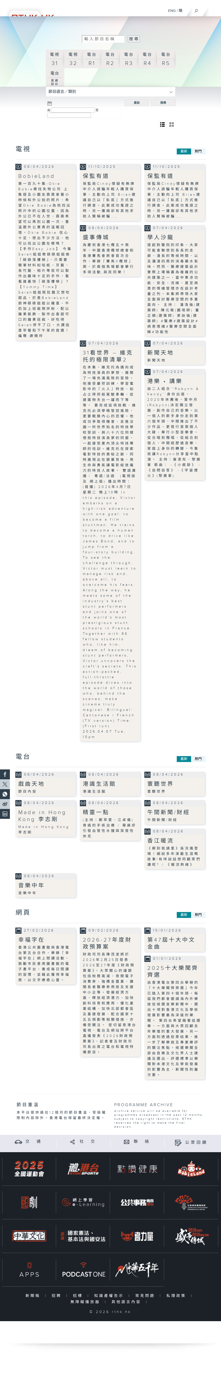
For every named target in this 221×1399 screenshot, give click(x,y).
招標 (79, 1296)
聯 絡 (142, 1141)
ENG (172, 11)
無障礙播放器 (86, 1302)
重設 (137, 103)
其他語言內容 (127, 1302)
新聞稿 (34, 1296)
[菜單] (214, 9)
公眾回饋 (196, 1142)
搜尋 (163, 103)
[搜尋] (196, 9)
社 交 (88, 1141)
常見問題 (146, 1296)
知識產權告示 (110, 1296)
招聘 (58, 1296)
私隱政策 (177, 1296)
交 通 (33, 1141)
